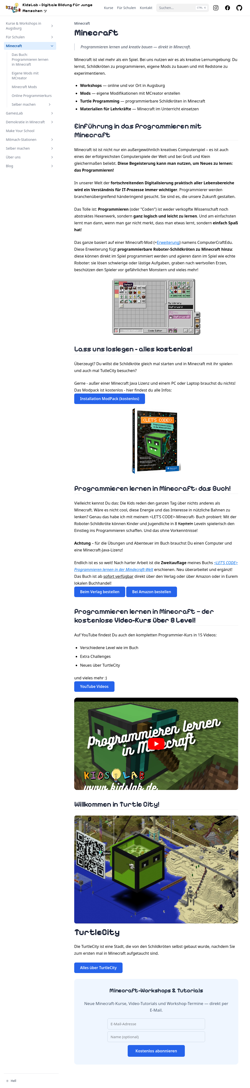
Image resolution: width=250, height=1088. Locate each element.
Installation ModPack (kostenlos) (109, 398)
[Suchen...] (182, 8)
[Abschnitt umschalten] (52, 26)
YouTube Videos (94, 686)
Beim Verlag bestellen (99, 591)
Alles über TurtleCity (98, 967)
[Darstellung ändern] (31, 1081)
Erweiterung (168, 242)
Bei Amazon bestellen (151, 591)
